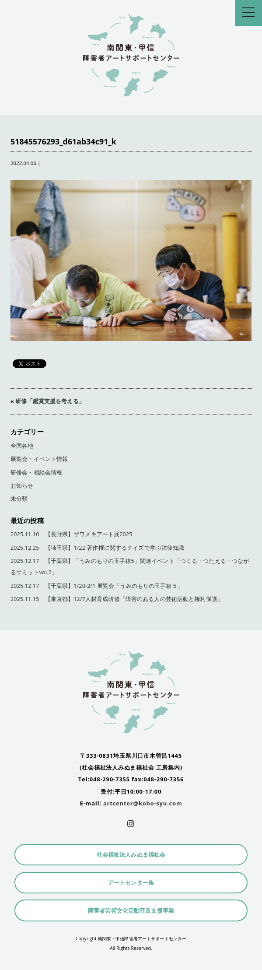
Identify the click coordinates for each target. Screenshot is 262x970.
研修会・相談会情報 (36, 472)
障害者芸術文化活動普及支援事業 (131, 910)
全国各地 (22, 446)
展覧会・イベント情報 (39, 459)
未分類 (19, 499)
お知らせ (22, 485)
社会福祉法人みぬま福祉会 (131, 854)
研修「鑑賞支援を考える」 (49, 401)
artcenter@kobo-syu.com (142, 803)
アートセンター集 (131, 882)
